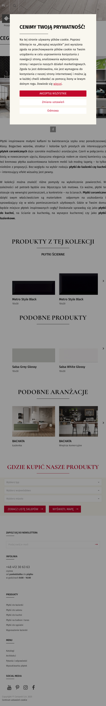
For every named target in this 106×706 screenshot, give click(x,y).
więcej (57, 83)
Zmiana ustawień (53, 102)
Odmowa (53, 110)
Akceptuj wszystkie (53, 93)
